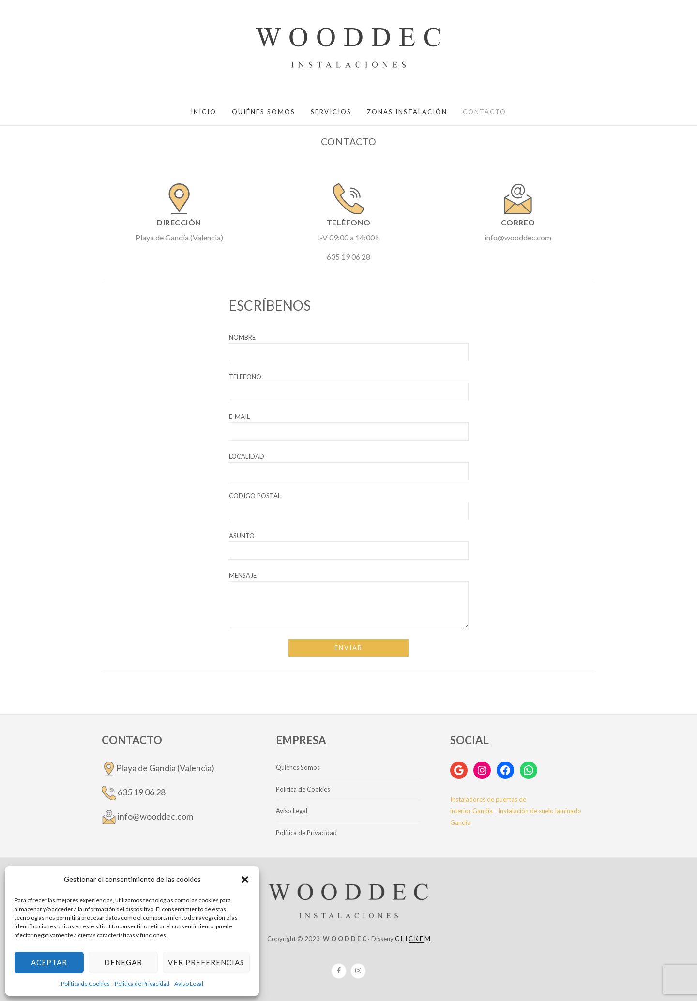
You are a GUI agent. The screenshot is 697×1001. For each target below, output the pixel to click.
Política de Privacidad (306, 833)
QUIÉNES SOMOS (263, 112)
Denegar (123, 962)
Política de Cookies (303, 789)
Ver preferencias (206, 962)
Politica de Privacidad (142, 983)
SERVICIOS (331, 112)
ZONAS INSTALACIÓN (407, 112)
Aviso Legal (188, 983)
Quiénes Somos (298, 767)
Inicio (203, 112)
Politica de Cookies (85, 983)
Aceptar (49, 962)
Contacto (484, 112)
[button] (245, 879)
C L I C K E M (412, 938)
